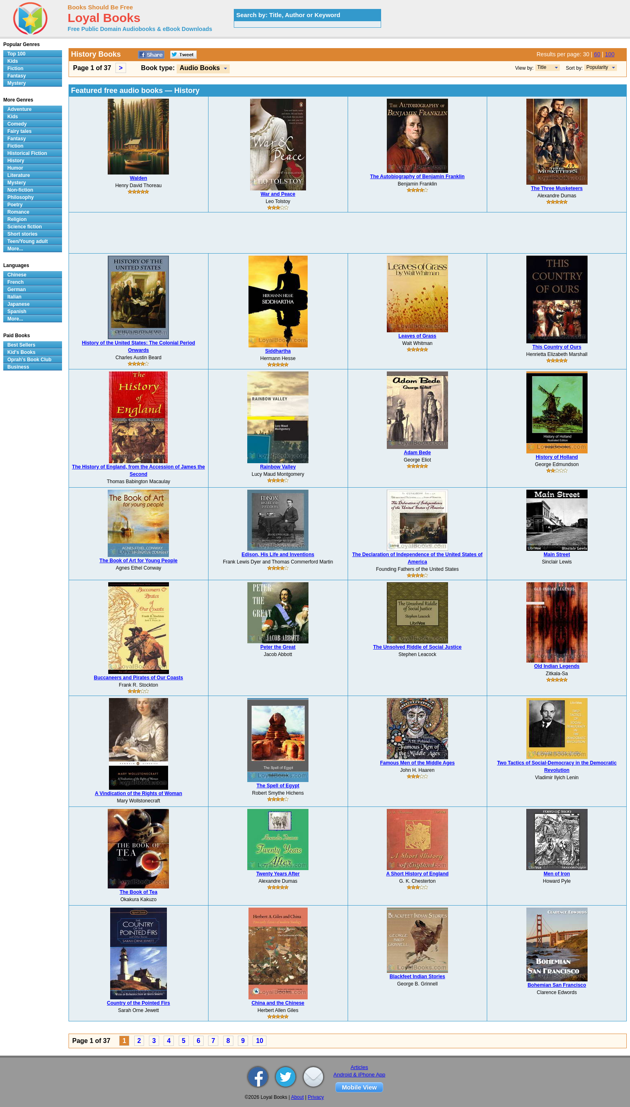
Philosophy (20, 197)
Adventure (19, 109)
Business (18, 367)
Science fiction (24, 227)
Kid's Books (21, 352)
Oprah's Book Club (29, 359)
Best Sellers (21, 345)
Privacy (316, 1097)
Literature (18, 175)
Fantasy (16, 76)
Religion (17, 219)
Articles (359, 1067)
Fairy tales (19, 131)
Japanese (18, 304)
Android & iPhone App (359, 1075)
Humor (15, 168)
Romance (18, 212)
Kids (12, 61)
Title (541, 67)
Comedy (17, 124)
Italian (14, 297)
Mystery (16, 83)
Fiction (15, 68)
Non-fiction (20, 190)
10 (259, 1040)
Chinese (17, 275)
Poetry (14, 205)
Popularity (597, 67)
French (15, 282)
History (15, 161)
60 (597, 54)
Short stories (22, 234)
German (16, 289)
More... (15, 249)
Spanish (17, 311)
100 (609, 54)
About (297, 1097)
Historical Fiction (27, 153)
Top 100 (16, 54)
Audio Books (200, 67)
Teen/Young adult (27, 241)
